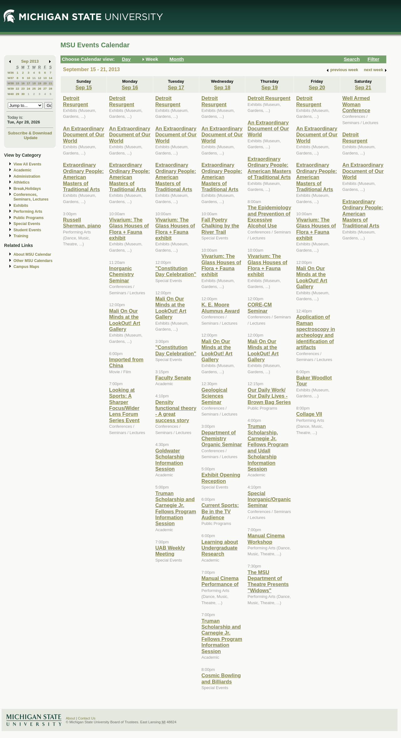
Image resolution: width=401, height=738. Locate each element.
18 (34, 83)
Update (31, 137)
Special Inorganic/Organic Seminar (269, 499)
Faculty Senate (173, 377)
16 (23, 83)
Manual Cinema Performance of (220, 581)
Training (20, 236)
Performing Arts (27, 211)
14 (50, 78)
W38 (11, 83)
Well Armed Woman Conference (356, 104)
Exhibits (20, 205)
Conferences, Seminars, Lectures (31, 197)
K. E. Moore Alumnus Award (220, 307)
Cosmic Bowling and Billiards (221, 678)
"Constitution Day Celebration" (175, 271)
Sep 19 (269, 87)
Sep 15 (84, 87)
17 (28, 83)
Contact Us (87, 718)
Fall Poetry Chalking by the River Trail (220, 226)
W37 (11, 78)
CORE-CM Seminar (259, 307)
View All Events (27, 164)
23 (23, 88)
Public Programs (28, 218)
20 (45, 83)
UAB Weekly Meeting (170, 551)
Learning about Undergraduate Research (219, 548)
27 (45, 88)
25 (34, 88)
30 (23, 94)
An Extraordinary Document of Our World (83, 135)
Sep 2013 (30, 61)
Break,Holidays (27, 188)
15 (17, 83)
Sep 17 (176, 87)
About (70, 718)
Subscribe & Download (30, 133)
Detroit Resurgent (75, 101)
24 (28, 88)
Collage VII (309, 414)
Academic (22, 170)
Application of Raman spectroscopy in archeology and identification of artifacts (315, 332)
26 (39, 88)
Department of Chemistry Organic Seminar (221, 439)
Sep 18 (222, 87)
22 (17, 88)
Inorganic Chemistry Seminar (121, 274)
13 (45, 78)
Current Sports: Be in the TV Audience (220, 511)
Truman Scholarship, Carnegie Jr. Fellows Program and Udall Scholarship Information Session (267, 447)
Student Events (27, 230)
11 (34, 78)
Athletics (21, 182)
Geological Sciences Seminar (214, 396)
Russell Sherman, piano (82, 222)
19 (39, 83)
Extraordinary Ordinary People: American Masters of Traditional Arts (83, 177)
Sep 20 (317, 87)
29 (17, 94)
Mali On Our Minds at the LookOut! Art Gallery (124, 320)
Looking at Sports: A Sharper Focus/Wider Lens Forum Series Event (124, 405)
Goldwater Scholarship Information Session (169, 460)
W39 (11, 88)
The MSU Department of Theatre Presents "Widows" (268, 581)
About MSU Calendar (32, 254)
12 (39, 78)
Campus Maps (26, 266)
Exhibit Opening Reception (220, 478)
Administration (26, 176)
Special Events (26, 224)
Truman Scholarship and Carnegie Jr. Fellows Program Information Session (175, 508)
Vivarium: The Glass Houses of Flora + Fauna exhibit (129, 229)
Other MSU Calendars (33, 261)
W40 (11, 94)
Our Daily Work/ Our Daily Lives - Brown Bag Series (269, 396)
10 (28, 78)
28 (50, 88)
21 (50, 83)
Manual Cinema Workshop (266, 538)
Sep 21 (363, 87)
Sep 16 (130, 87)
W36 (11, 72)
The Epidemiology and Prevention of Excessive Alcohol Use (269, 216)
